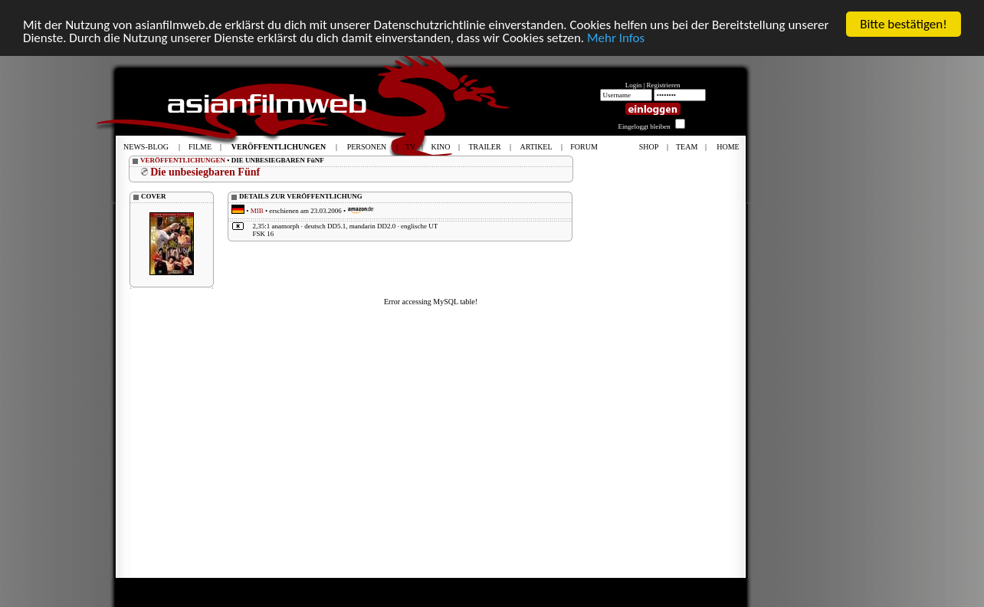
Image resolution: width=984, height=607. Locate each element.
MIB (257, 211)
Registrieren (664, 85)
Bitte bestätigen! (903, 24)
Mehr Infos (616, 37)
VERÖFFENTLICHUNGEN (182, 160)
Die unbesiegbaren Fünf (205, 172)
